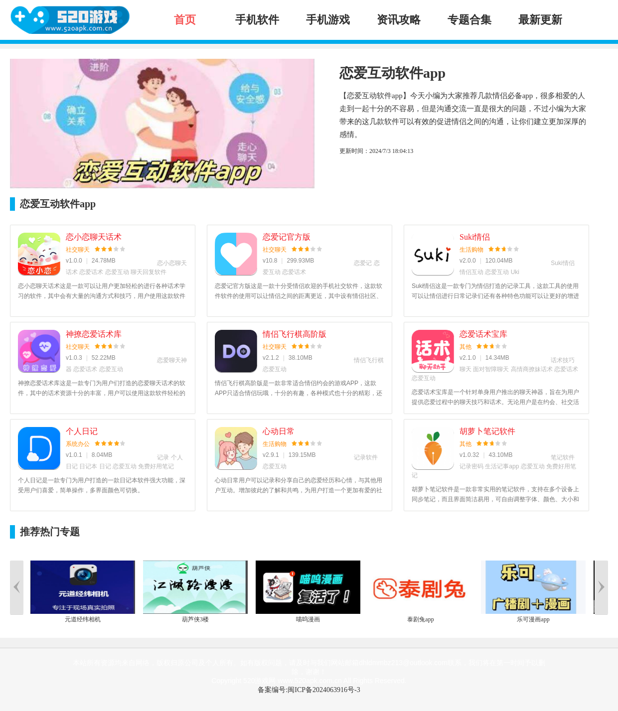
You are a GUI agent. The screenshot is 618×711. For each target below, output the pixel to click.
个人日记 (82, 431)
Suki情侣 (475, 237)
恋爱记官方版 (286, 237)
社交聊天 (78, 249)
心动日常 (279, 431)
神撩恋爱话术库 (94, 334)
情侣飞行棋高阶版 (294, 334)
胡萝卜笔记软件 (487, 431)
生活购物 (471, 249)
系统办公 (78, 443)
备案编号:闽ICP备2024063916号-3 (309, 690)
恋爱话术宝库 (483, 334)
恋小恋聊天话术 (94, 237)
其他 (465, 346)
